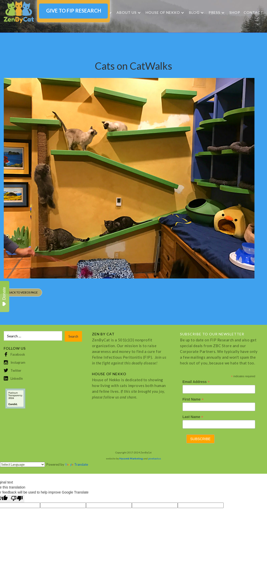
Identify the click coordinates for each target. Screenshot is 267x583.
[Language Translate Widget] (22, 464)
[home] (19, 12)
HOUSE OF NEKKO (163, 12)
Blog (194, 12)
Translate (76, 464)
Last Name (193, 417)
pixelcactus (154, 458)
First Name (193, 399)
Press (214, 12)
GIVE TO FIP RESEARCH (73, 11)
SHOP (234, 12)
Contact (253, 12)
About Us (127, 12)
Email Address (196, 381)
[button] (129, 12)
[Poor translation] (16, 499)
